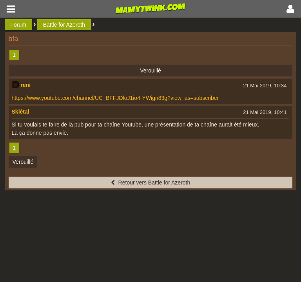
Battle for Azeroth (64, 25)
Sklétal (20, 111)
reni (26, 85)
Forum (18, 25)
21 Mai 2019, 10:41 (264, 112)
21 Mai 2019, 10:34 (264, 86)
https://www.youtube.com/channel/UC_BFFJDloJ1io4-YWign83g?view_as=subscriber (115, 98)
